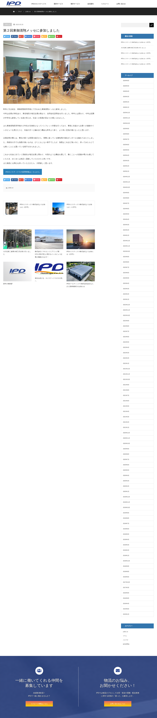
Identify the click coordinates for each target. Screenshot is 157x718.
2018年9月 (126, 566)
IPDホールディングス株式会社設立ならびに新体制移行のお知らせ (80, 287)
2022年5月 (126, 342)
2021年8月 (126, 390)
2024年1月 (126, 235)
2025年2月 (126, 166)
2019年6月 (126, 529)
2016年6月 (126, 598)
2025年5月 (126, 150)
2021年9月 (126, 385)
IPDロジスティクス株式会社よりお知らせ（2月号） (80, 255)
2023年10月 (126, 251)
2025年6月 (126, 144)
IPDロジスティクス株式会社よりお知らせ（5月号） (136, 53)
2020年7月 (126, 459)
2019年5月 (126, 534)
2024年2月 (126, 230)
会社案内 (90, 4)
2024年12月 (126, 176)
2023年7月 (126, 267)
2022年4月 (126, 347)
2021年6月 (126, 401)
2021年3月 (126, 417)
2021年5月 (126, 406)
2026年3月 (126, 96)
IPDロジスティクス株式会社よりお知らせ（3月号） (136, 64)
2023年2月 (126, 294)
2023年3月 (126, 288)
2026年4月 (126, 91)
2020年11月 (126, 438)
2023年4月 (126, 283)
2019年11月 (126, 502)
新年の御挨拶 (7, 286)
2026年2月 (126, 102)
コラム (125, 636)
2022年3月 (126, 353)
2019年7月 (126, 523)
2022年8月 (126, 326)
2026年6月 (126, 80)
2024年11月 (126, 182)
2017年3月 (126, 587)
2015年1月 (126, 614)
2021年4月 (126, 411)
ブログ (20, 11)
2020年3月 (126, 481)
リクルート (105, 4)
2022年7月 (126, 331)
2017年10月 (126, 582)
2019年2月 (126, 550)
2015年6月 (126, 609)
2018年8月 (126, 571)
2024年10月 (126, 187)
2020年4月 (126, 475)
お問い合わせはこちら (117, 704)
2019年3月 (126, 545)
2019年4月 (126, 539)
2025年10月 (126, 123)
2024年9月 (126, 192)
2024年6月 (126, 208)
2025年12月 (126, 112)
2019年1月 (126, 555)
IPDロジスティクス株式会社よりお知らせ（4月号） (136, 58)
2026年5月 (126, 86)
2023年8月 (126, 262)
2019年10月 (126, 507)
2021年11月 (126, 374)
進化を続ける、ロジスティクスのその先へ (48, 281)
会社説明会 (126, 644)
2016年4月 (126, 603)
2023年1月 (126, 299)
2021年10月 (126, 379)
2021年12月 (126, 369)
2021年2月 (126, 422)
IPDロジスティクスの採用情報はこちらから (23, 172)
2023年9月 (126, 256)
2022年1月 (126, 363)
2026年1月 (126, 107)
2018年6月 (126, 577)
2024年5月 (126, 214)
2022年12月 (126, 304)
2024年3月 (126, 224)
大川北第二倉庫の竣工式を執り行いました (17, 255)
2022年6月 (126, 336)
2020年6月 (126, 465)
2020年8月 (126, 454)
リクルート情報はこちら (39, 704)
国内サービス (58, 4)
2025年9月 (126, 128)
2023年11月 (126, 246)
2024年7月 (126, 203)
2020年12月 (126, 433)
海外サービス (75, 4)
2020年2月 (126, 486)
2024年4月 (126, 219)
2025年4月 (126, 155)
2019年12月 (126, 497)
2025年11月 (126, 118)
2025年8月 (126, 134)
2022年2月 (126, 358)
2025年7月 (126, 139)
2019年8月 (126, 518)
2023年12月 (126, 240)
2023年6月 (126, 272)
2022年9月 (126, 320)
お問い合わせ (121, 4)
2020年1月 (126, 491)
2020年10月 (126, 443)
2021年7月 (126, 395)
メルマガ (125, 640)
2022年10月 (126, 315)
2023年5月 (126, 278)
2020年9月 (126, 449)
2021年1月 (126, 427)
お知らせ (7, 24)
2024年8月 (126, 198)
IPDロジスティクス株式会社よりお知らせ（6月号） (136, 42)
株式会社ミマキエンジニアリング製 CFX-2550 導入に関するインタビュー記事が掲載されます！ (48, 256)
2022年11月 (126, 310)
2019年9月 (126, 513)
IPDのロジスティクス (38, 4)
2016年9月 (126, 593)
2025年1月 (126, 171)
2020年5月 (126, 470)
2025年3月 (126, 160)
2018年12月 (126, 561)
